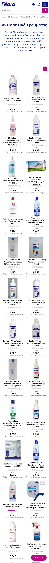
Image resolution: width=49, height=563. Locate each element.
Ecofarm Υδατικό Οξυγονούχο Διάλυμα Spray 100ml (36, 383)
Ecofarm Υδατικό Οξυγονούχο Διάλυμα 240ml (36, 99)
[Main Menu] (45, 4)
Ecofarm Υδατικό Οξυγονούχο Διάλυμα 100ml (36, 343)
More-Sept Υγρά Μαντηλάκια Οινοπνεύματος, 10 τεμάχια (36, 180)
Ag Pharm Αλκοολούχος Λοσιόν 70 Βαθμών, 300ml (13, 221)
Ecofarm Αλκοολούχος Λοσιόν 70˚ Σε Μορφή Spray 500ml (36, 546)
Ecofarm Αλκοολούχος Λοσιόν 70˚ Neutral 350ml (36, 262)
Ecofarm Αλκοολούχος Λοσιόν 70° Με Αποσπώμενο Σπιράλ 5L (36, 505)
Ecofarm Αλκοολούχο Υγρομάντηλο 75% (13, 465)
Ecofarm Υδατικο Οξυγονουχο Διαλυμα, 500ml (36, 140)
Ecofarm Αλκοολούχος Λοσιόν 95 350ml (12, 505)
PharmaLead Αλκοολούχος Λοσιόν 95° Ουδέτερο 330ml (36, 465)
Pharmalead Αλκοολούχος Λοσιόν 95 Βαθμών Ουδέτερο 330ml (36, 221)
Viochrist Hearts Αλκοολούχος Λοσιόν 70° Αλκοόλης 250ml (13, 383)
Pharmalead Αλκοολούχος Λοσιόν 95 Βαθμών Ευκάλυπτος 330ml (13, 424)
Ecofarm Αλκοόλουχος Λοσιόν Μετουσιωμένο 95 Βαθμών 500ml (13, 343)
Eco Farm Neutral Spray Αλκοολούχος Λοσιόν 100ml (36, 424)
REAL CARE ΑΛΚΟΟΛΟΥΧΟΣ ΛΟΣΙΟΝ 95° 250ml (13, 180)
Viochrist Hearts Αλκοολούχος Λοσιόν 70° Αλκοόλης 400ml (13, 262)
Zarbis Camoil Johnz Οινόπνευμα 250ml (13, 99)
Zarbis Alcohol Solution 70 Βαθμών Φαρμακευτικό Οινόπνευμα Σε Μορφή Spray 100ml (13, 140)
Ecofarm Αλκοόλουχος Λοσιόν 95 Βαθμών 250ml (12, 302)
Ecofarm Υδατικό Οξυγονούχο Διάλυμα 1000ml (36, 302)
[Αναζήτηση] (45, 10)
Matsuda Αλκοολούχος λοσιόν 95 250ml (13, 546)
